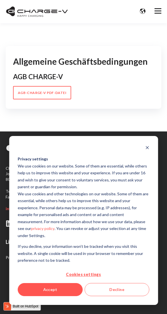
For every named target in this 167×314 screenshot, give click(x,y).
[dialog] (83, 220)
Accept (50, 289)
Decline (116, 289)
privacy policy (43, 228)
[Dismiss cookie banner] (147, 148)
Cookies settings (83, 274)
